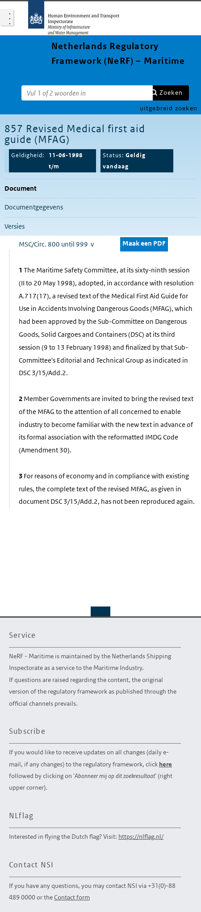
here (165, 764)
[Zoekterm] (87, 92)
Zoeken (171, 92)
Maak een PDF (144, 243)
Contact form (72, 897)
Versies (14, 226)
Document (20, 188)
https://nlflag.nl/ (140, 837)
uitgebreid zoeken (168, 108)
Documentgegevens (33, 207)
